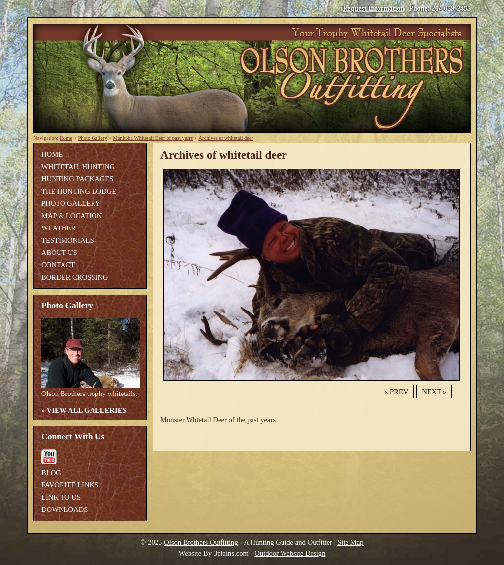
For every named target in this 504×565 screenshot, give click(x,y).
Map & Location (71, 216)
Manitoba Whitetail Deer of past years (153, 138)
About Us (59, 252)
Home (66, 138)
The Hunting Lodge (78, 191)
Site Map (350, 542)
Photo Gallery (92, 138)
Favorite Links (69, 485)
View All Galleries (86, 410)
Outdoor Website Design (289, 553)
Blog (51, 473)
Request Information (373, 8)
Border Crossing (74, 277)
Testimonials (67, 240)
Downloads (64, 509)
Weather (58, 228)
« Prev (396, 392)
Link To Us (61, 497)
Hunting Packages (77, 179)
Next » (434, 392)
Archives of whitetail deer (225, 138)
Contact (58, 265)
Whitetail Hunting (78, 166)
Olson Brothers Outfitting (201, 542)
